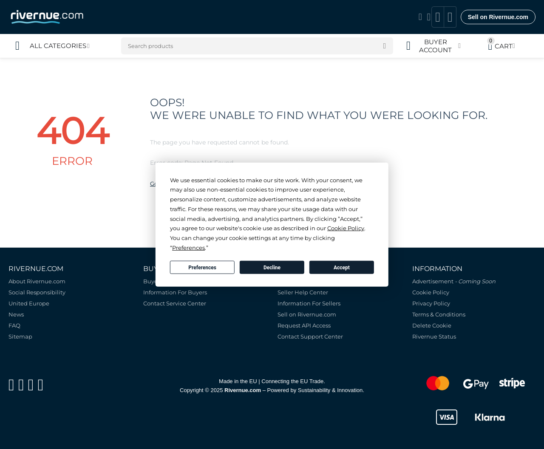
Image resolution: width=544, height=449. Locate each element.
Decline (272, 267)
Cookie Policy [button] (345, 228)
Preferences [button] (188, 247)
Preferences (202, 267)
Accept (342, 267)
